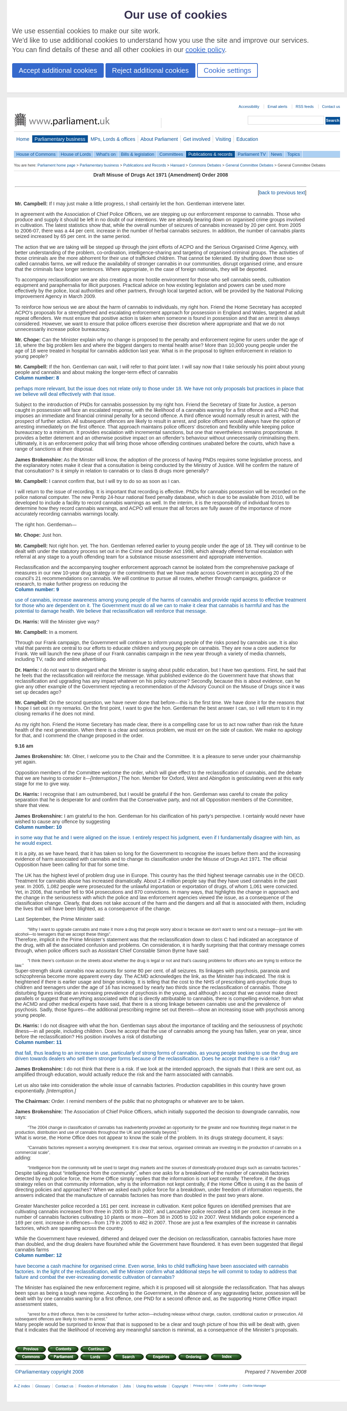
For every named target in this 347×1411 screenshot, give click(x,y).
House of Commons (36, 154)
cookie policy (205, 49)
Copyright (180, 1386)
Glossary (42, 1386)
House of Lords (76, 154)
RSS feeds (305, 106)
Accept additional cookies (58, 70)
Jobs (127, 1386)
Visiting (223, 139)
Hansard (177, 165)
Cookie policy (227, 1385)
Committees (171, 154)
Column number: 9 (37, 589)
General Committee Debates (249, 165)
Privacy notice (203, 1385)
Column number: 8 (37, 378)
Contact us (331, 106)
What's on (106, 154)
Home (22, 139)
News (276, 154)
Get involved (196, 139)
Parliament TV (252, 154)
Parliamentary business (60, 139)
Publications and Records (144, 165)
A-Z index (22, 1386)
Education (247, 139)
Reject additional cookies (150, 70)
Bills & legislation (137, 154)
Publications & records (210, 154)
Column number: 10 (38, 827)
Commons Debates (205, 165)
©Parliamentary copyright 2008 (49, 1372)
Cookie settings (227, 70)
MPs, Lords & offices (113, 139)
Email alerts (277, 106)
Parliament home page (56, 165)
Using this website (151, 1386)
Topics (293, 154)
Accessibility (249, 106)
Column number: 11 (38, 1042)
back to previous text (282, 192)
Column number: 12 (38, 1255)
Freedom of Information (98, 1386)
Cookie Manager (254, 1385)
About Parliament (159, 139)
